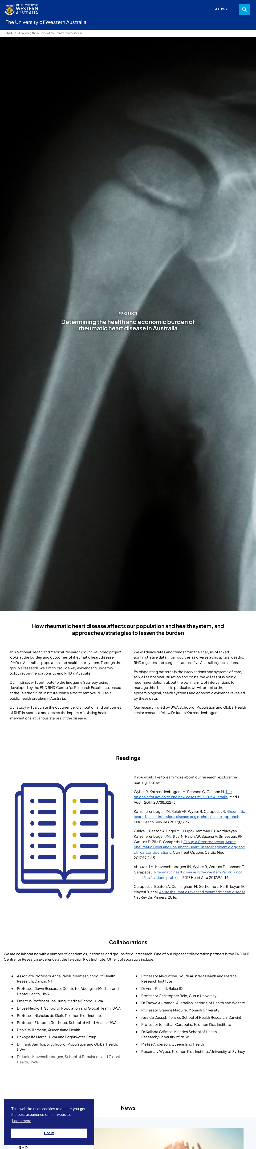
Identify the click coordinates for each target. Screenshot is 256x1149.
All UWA (221, 9)
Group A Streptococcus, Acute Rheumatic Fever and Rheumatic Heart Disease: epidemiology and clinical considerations (189, 846)
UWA (9, 33)
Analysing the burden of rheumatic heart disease (51, 33)
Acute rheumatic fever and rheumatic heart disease (202, 891)
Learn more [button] (21, 1121)
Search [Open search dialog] (244, 9)
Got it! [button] (49, 1133)
